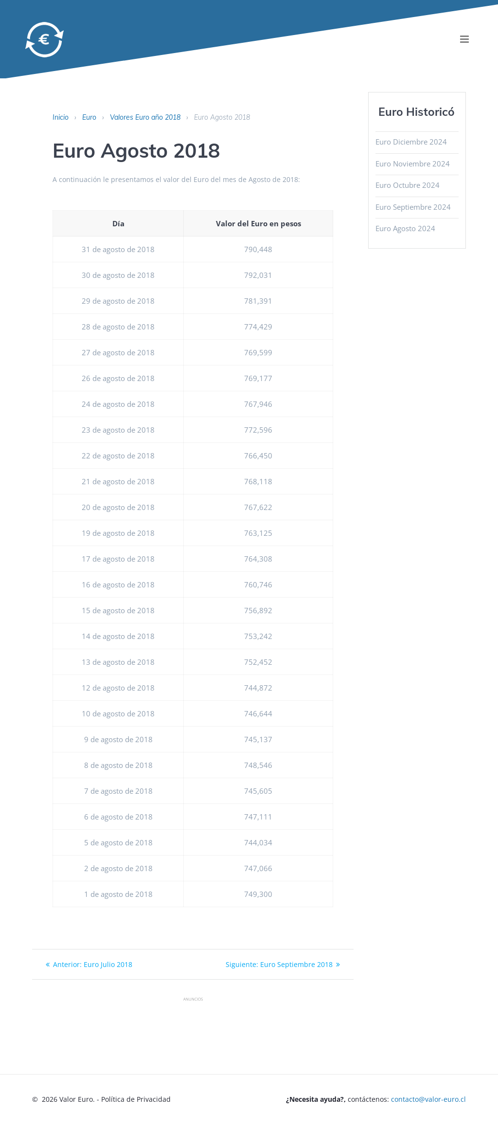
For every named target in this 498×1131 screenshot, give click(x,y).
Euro (89, 117)
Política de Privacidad (136, 1099)
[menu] (464, 39)
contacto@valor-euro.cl (428, 1099)
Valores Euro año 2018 (145, 117)
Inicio (61, 117)
